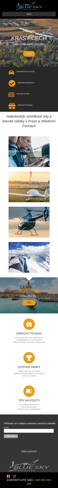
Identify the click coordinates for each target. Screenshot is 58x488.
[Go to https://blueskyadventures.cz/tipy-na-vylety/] (29, 397)
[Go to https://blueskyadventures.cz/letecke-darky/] (29, 363)
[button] (29, 302)
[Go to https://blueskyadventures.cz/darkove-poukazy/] (29, 330)
